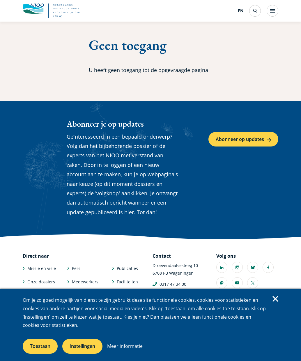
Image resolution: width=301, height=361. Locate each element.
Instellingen (82, 346)
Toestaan (40, 346)
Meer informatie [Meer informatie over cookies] (125, 346)
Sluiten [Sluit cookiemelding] (275, 298)
